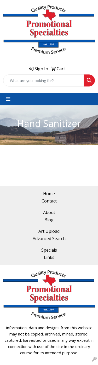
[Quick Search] (43, 80)
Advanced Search (49, 238)
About (49, 212)
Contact (49, 201)
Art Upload (49, 231)
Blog (49, 220)
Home (49, 193)
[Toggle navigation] (8, 99)
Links (49, 257)
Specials (49, 250)
